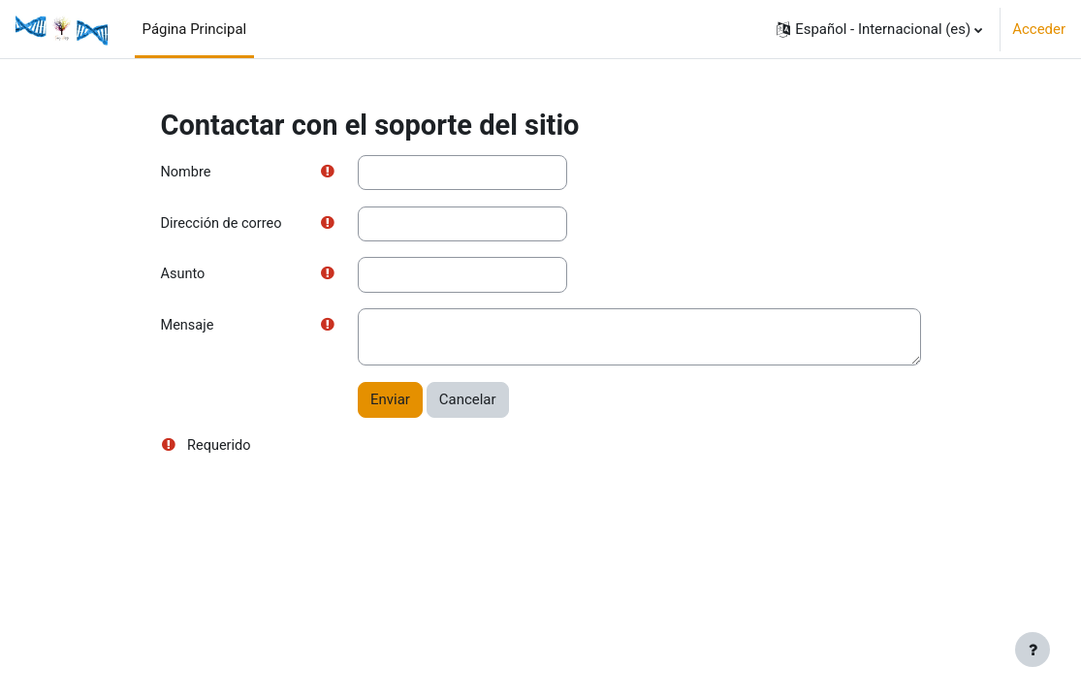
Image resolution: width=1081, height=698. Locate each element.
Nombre (187, 172)
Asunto (184, 276)
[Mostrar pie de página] (1032, 649)
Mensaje (188, 327)
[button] (879, 29)
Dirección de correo (223, 224)
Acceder (1038, 29)
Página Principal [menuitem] (195, 29)
